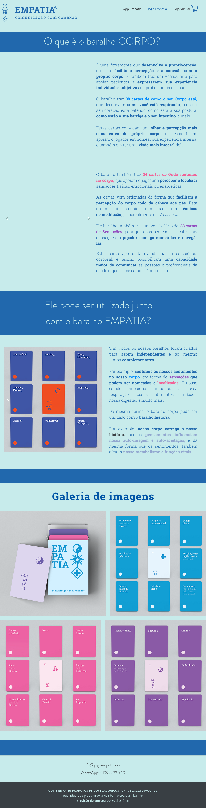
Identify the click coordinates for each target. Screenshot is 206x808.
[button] (195, 8)
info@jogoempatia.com (103, 765)
